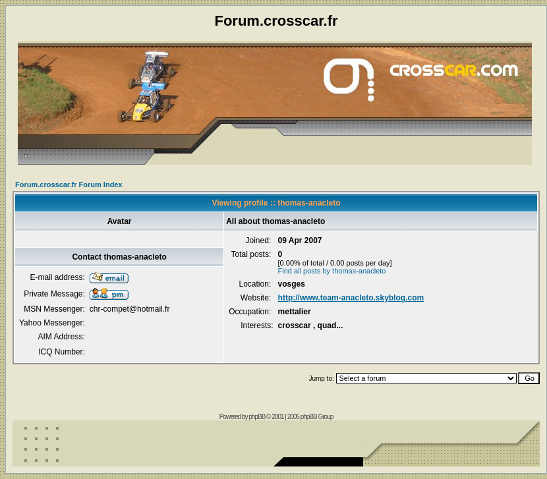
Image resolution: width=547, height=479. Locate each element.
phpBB (256, 416)
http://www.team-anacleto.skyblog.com (351, 297)
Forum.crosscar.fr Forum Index (69, 184)
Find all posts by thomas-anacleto (332, 271)
